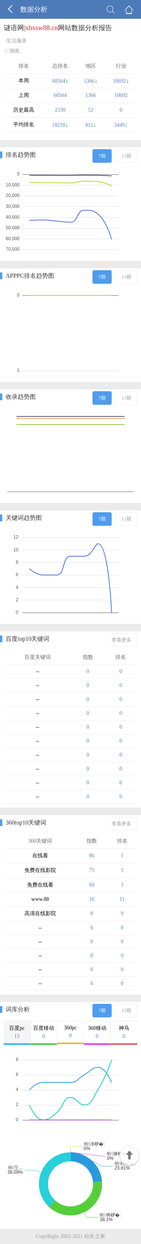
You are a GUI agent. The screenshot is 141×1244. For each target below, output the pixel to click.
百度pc (17, 1032)
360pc (70, 1032)
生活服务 (16, 41)
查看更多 (121, 640)
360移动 (97, 1032)
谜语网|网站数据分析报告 (58, 28)
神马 (124, 1032)
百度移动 (43, 1032)
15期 (126, 156)
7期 (102, 156)
